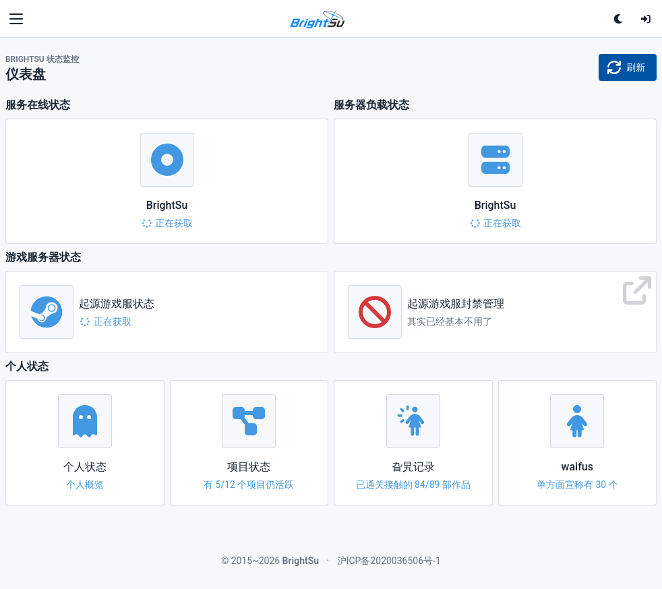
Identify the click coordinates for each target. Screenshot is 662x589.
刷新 (626, 67)
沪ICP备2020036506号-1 (389, 560)
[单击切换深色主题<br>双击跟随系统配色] (619, 19)
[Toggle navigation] (16, 19)
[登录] (646, 19)
